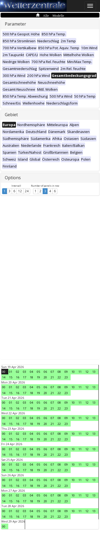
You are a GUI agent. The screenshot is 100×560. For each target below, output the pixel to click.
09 (66, 372)
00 (3, 372)
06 (45, 372)
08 (59, 372)
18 (31, 377)
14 (3, 377)
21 (52, 377)
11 (80, 372)
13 (93, 372)
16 (17, 377)
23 (66, 377)
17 (24, 377)
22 (59, 377)
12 (20, 191)
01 (10, 372)
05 (38, 372)
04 (31, 372)
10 (73, 372)
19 (38, 377)
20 (45, 377)
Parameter (15, 24)
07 (52, 372)
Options (13, 178)
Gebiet (11, 115)
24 (27, 191)
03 (24, 372)
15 (10, 377)
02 (17, 372)
